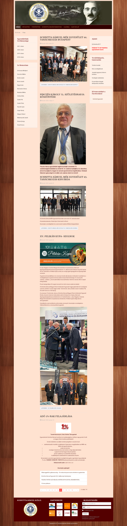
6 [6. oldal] (60, 490)
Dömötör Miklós (21, 74)
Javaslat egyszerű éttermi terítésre (99, 73)
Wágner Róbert (21, 114)
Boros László (20, 81)
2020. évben (20, 50)
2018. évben (20, 57)
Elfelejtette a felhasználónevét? (90, 517)
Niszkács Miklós (21, 92)
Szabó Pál (20, 99)
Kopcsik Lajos (20, 107)
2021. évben (20, 46)
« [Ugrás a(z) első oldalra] (41, 490)
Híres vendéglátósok (97, 69)
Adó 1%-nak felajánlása (56, 416)
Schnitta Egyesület (98, 99)
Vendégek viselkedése (98, 78)
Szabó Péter (20, 103)
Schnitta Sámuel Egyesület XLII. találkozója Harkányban (56, 476)
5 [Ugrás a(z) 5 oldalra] (57, 490)
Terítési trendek (96, 65)
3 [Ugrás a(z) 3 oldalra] (52, 490)
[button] (52, 506)
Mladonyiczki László (22, 117)
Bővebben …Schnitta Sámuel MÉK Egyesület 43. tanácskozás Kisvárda (59, 228)
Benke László (20, 78)
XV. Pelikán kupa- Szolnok (57, 236)
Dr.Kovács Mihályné (22, 70)
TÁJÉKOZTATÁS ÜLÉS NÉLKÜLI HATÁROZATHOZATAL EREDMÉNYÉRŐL (60, 480)
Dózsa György (21, 121)
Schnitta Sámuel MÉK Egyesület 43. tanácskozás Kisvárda (63, 178)
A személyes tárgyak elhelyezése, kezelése (98, 82)
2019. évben (20, 53)
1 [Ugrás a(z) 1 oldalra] (46, 490)
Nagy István (20, 85)
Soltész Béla (20, 96)
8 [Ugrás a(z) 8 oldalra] (66, 490)
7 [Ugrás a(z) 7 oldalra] (63, 490)
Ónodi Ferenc (20, 125)
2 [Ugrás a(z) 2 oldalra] (49, 490)
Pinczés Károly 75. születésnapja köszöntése (62, 95)
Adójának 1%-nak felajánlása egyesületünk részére (99, 48)
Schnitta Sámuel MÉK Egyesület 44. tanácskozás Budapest (63, 38)
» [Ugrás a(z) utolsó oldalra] (77, 490)
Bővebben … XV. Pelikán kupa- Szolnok (51, 408)
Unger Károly (20, 110)
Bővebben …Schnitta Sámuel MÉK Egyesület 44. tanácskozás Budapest (59, 84)
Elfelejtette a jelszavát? (88, 518)
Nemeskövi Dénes (22, 89)
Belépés (85, 513)
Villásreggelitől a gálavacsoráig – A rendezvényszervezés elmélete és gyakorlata (63, 472)
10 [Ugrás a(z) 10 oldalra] (72, 490)
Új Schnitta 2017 (96, 44)
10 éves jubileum (45, 483)
